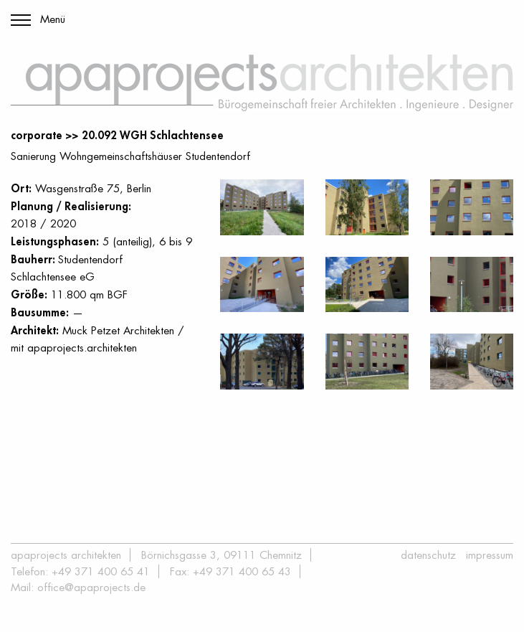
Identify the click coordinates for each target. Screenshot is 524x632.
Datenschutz (428, 555)
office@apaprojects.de (91, 587)
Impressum (489, 555)
